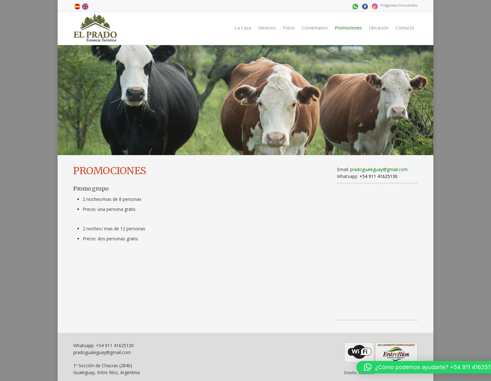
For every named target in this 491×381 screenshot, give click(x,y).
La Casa (243, 28)
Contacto (404, 28)
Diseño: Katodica (359, 372)
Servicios (267, 28)
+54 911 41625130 (115, 345)
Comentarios (315, 28)
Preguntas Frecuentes (398, 5)
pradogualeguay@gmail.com (379, 169)
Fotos (289, 28)
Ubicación (379, 28)
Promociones (348, 28)
